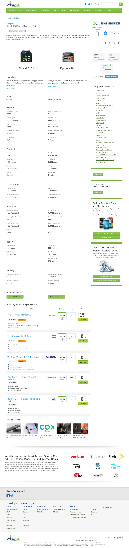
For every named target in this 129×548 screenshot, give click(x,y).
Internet (63, 10)
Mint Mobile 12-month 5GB (19, 315)
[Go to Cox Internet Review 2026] (47, 428)
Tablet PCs (38, 511)
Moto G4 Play (100, 133)
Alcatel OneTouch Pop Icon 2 (105, 148)
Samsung (24, 523)
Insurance (87, 10)
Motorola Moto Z (101, 140)
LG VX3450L (100, 106)
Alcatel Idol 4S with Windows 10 (106, 143)
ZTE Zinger (99, 121)
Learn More (97, 162)
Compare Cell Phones (13, 18)
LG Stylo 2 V (100, 111)
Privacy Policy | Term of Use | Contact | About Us (95, 535)
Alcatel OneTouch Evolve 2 (104, 93)
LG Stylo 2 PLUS (101, 91)
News (92, 4)
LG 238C (98, 101)
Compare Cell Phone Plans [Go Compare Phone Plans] (106, 222)
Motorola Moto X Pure (102, 84)
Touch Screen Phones (71, 514)
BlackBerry (24, 511)
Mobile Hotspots (39, 509)
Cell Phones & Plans (15, 10)
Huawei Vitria (100, 79)
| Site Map (114, 535)
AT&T (8, 511)
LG (22, 516)
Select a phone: (97, 28)
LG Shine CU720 (101, 126)
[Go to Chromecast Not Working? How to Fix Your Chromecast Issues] (80, 428)
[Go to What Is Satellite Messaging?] (64, 428)
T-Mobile (9, 516)
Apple (22, 509)
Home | (77, 535)
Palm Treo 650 (100, 86)
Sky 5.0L (98, 81)
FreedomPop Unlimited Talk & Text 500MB (23, 378)
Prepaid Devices (69, 511)
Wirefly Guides (99, 507)
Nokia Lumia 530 (101, 96)
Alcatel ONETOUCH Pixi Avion (105, 130)
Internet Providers (54, 509)
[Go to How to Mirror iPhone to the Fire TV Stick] (14, 428)
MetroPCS (10, 523)
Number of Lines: (112, 29)
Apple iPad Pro (100, 103)
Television (52, 511)
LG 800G (99, 113)
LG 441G (99, 128)
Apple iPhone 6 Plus (102, 116)
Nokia (22, 521)
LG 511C (98, 89)
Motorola (23, 518)
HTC (22, 514)
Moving (109, 10)
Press (97, 4)
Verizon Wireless (11, 509)
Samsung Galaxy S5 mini (104, 138)
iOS (85, 514)
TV (55, 10)
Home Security (74, 10)
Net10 (8, 521)
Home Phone (45, 10)
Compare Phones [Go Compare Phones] (106, 226)
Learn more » (11, 88)
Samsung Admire (101, 108)
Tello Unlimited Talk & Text (19, 336)
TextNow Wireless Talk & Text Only (23, 357)
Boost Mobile (10, 526)
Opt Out (120, 535)
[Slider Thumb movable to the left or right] (96, 47)
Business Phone (31, 10)
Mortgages (98, 10)
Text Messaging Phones (72, 516)
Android (86, 509)
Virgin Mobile (10, 518)
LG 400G (99, 123)
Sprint (8, 514)
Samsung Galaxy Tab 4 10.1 (104, 118)
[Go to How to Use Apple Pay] (30, 428)
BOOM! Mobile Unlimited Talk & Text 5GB (24, 400)
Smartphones (68, 509)
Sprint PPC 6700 (101, 135)
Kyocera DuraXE (101, 145)
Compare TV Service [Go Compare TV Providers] (106, 264)
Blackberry (87, 511)
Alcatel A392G (100, 150)
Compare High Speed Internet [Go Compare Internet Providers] (106, 268)
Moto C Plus (99, 98)
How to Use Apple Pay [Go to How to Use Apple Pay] (30, 435)
